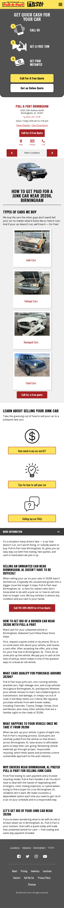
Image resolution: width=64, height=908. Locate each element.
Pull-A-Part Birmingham (32, 106)
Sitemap (32, 884)
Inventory (35, 871)
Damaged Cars (31, 342)
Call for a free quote (32, 395)
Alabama (26, 847)
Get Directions (40, 125)
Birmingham (39, 847)
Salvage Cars (31, 301)
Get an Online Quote (32, 88)
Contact (16, 878)
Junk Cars (31, 260)
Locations (15, 847)
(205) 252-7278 (33, 116)
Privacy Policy (44, 878)
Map (21, 142)
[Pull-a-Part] (23, 4)
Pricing (24, 871)
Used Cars (31, 383)
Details (32, 142)
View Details (23, 125)
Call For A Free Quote (32, 78)
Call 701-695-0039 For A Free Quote (32, 608)
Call (43, 142)
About (14, 871)
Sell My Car (29, 878)
